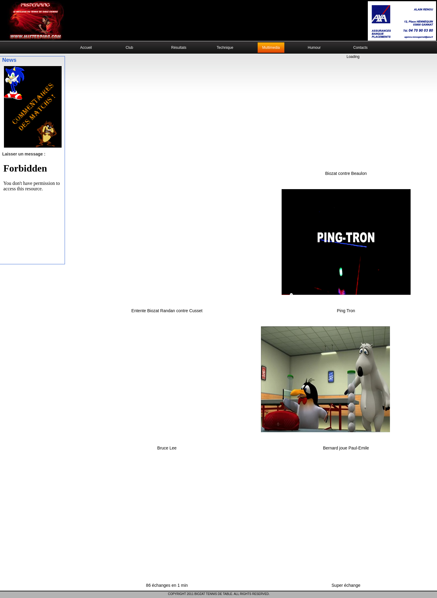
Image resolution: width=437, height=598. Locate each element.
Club (129, 47)
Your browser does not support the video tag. (218, 21)
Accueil (86, 47)
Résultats (178, 47)
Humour (314, 47)
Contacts (360, 47)
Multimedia (271, 47)
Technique (225, 47)
